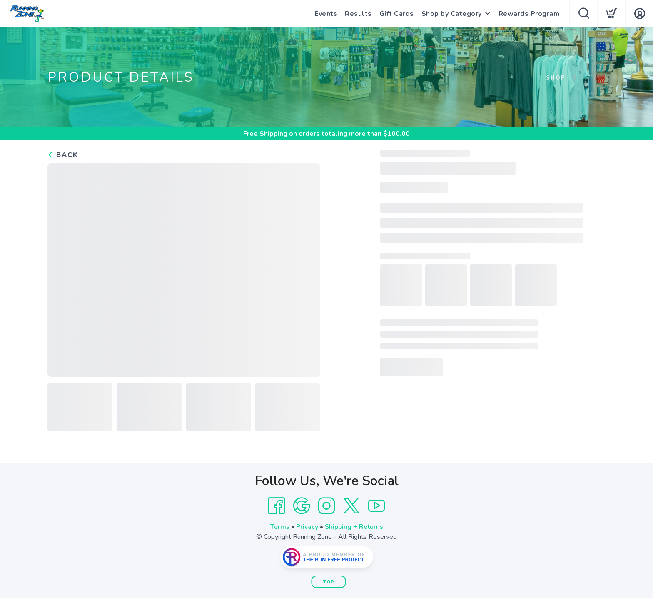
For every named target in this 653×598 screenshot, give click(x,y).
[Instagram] (326, 505)
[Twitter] (351, 505)
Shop (556, 78)
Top (328, 582)
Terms (279, 526)
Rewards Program (529, 13)
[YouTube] (376, 505)
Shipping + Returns (354, 526)
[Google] (301, 505)
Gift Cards (396, 13)
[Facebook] (276, 505)
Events (325, 13)
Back (62, 154)
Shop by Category (451, 13)
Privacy (307, 526)
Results (358, 13)
